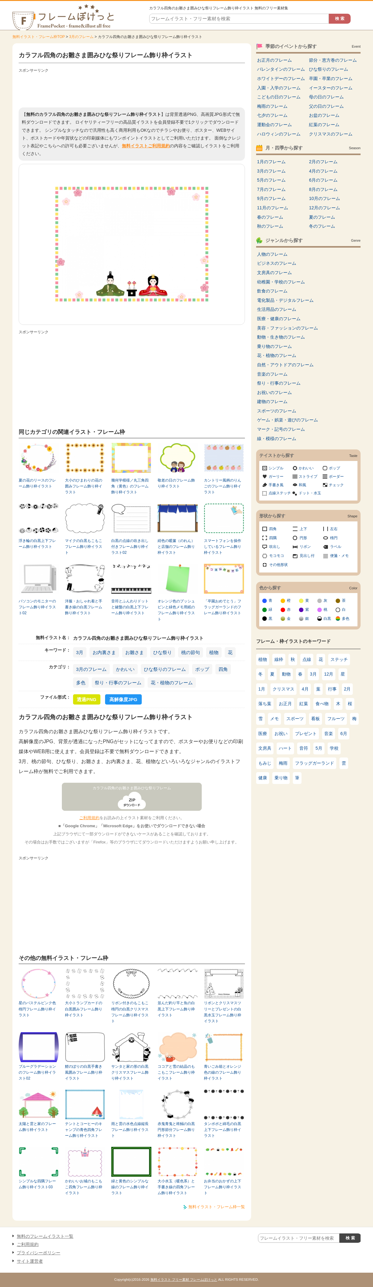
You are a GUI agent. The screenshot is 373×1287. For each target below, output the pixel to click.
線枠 (278, 659)
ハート (285, 748)
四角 (223, 669)
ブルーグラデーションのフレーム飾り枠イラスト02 (37, 1072)
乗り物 (281, 777)
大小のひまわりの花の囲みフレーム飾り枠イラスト (83, 486)
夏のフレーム (322, 217)
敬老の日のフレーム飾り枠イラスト (176, 483)
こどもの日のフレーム (279, 96)
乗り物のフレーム (274, 346)
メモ (274, 718)
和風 (302, 485)
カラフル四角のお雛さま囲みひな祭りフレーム (132, 788)
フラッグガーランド (314, 763)
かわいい (125, 669)
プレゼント (306, 733)
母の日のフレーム (326, 96)
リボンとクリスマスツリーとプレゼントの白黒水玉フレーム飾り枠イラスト (222, 1012)
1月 (261, 688)
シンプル (276, 468)
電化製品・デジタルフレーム (285, 300)
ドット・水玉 (310, 493)
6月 (343, 733)
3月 (79, 652)
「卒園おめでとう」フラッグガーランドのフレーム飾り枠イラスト (222, 607)
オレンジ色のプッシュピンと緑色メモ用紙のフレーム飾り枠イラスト (176, 610)
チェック (336, 485)
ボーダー (336, 476)
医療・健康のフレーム (279, 318)
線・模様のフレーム (276, 438)
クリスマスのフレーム (330, 133)
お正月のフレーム (274, 60)
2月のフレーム (323, 161)
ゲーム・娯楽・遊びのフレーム (287, 419)
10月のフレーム (324, 198)
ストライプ (308, 476)
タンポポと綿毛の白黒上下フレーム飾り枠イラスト (222, 1130)
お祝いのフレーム (274, 392)
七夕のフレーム (272, 115)
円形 (303, 538)
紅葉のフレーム (324, 124)
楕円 (334, 538)
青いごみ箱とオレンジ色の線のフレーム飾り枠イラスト (222, 1072)
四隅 (273, 538)
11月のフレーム (272, 207)
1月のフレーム (271, 161)
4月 (305, 688)
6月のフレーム (323, 180)
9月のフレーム (271, 198)
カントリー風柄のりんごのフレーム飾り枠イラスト (222, 486)
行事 (332, 688)
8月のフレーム (323, 189)
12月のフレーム (324, 207)
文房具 (264, 748)
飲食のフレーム (272, 290)
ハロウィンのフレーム (279, 133)
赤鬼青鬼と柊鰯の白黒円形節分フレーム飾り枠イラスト (176, 1130)
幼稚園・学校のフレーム (281, 281)
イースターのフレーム (330, 87)
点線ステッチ (280, 493)
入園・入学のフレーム (279, 87)
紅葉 (303, 703)
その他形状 (278, 565)
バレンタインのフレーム (281, 69)
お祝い (281, 733)
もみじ (264, 763)
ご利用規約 (89, 817)
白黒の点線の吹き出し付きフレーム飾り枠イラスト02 (130, 547)
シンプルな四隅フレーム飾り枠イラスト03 (37, 1184)
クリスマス (283, 688)
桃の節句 (190, 652)
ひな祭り (162, 652)
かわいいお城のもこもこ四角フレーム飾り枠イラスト (83, 1187)
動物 (286, 674)
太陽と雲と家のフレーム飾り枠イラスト (37, 1127)
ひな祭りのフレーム (165, 669)
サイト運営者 (30, 1261)
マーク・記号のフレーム (281, 429)
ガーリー (276, 476)
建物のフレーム (272, 401)
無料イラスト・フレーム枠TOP (38, 37)
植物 (214, 652)
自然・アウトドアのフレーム (285, 364)
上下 (303, 529)
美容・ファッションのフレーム (287, 327)
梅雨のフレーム (272, 106)
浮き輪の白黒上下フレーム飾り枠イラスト (37, 544)
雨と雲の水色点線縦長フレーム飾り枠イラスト (130, 1130)
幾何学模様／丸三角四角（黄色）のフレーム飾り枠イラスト (130, 486)
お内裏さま (104, 652)
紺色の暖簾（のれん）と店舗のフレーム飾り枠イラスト (176, 547)
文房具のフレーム (274, 272)
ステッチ (339, 659)
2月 (347, 688)
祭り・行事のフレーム (118, 682)
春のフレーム (270, 217)
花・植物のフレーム (172, 682)
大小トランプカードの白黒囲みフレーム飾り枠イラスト (83, 1009)
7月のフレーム (271, 189)
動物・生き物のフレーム (281, 337)
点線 (306, 659)
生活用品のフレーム (276, 309)
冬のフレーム (322, 226)
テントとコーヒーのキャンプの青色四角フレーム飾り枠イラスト (83, 1130)
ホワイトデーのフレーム (281, 78)
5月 (318, 748)
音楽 (328, 733)
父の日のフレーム (326, 106)
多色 (80, 682)
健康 (262, 777)
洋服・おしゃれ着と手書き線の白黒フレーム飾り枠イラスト (83, 607)
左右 (334, 529)
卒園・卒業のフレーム (330, 78)
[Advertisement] (132, 89)
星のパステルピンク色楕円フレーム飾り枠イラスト (37, 1009)
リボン (305, 546)
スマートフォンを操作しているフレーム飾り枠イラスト (222, 547)
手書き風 (276, 485)
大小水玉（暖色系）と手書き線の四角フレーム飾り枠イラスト (176, 1187)
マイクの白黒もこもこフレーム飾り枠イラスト (83, 547)
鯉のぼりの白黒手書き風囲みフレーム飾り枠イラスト (83, 1072)
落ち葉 (264, 703)
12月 (329, 674)
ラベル (335, 546)
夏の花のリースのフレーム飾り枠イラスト (37, 483)
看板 (315, 718)
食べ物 (322, 703)
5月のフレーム (271, 180)
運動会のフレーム (274, 124)
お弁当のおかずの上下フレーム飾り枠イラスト (222, 1187)
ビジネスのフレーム (276, 263)
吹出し (274, 546)
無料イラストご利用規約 (146, 145)
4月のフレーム (323, 171)
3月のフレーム (81, 37)
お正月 (285, 703)
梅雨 (283, 763)
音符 (303, 748)
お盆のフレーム (324, 115)
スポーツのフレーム (276, 410)
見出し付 (307, 555)
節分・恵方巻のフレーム (333, 60)
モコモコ (276, 555)
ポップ (202, 669)
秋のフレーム (270, 226)
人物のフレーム (272, 254)
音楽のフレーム (272, 374)
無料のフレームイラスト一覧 (45, 1236)
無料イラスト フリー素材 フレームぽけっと (183, 1279)
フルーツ (336, 718)
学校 (334, 748)
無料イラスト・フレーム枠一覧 (216, 1206)
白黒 (327, 618)
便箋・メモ (339, 555)
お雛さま (134, 652)
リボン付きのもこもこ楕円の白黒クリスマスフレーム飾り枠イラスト (130, 1012)
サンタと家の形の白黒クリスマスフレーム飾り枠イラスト (130, 1072)
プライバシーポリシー (38, 1252)
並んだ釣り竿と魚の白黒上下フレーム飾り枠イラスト (176, 1009)
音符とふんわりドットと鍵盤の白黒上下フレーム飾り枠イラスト (130, 607)
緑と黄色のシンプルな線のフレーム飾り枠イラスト (130, 1187)
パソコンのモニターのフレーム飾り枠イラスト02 (37, 607)
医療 (262, 733)
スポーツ (295, 718)
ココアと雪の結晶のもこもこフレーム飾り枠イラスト (176, 1072)
